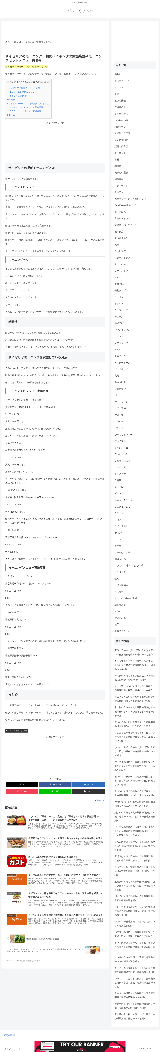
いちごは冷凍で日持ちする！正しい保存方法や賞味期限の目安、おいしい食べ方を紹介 (134, 846)
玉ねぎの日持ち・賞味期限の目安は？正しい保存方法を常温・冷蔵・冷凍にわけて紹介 (134, 885)
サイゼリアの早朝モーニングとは (23, 88)
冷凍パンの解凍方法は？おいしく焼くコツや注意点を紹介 (134, 923)
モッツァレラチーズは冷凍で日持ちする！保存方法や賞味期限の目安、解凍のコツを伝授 (134, 780)
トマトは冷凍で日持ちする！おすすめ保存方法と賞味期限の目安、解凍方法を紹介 (134, 947)
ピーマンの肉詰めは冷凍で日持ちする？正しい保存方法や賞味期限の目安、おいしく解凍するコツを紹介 (134, 831)
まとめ (11, 115)
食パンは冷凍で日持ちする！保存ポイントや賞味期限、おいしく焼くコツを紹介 (134, 793)
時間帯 (11, 99)
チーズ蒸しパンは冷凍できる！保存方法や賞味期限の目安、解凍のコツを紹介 (134, 688)
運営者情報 (9, 1035)
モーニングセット (20, 96)
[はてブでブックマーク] (88, 784)
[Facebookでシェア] (55, 784)
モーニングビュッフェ (22, 92)
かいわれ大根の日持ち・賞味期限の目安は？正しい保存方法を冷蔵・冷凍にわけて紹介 (134, 751)
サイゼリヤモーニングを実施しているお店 (28, 103)
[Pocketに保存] (22, 791)
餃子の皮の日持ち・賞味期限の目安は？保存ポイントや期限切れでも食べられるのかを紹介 (134, 766)
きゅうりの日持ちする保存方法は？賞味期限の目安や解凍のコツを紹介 (134, 995)
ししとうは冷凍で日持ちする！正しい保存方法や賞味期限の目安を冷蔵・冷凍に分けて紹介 (134, 736)
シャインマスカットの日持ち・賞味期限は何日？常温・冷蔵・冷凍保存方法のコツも (134, 982)
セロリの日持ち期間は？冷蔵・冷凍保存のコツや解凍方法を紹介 (134, 959)
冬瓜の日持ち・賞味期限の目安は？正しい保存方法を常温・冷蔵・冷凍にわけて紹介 (134, 871)
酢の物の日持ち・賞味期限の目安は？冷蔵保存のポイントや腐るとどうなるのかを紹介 (134, 711)
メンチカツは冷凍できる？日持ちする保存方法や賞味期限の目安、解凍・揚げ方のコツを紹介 (134, 911)
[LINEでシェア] (55, 791)
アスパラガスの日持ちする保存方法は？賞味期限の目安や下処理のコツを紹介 (134, 699)
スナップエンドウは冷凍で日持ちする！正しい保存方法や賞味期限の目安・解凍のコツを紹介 (134, 665)
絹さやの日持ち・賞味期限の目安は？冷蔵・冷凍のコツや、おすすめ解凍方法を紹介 (134, 816)
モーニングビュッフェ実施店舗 (26, 107)
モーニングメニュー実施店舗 (25, 111)
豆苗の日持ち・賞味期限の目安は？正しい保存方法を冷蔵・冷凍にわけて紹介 (134, 652)
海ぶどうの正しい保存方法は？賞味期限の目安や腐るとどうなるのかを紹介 (134, 724)
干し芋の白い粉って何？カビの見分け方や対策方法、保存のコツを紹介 (134, 1016)
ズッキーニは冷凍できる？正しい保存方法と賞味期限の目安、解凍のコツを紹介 (134, 970)
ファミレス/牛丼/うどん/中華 (16, 731)
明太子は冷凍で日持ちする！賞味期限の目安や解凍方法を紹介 (134, 898)
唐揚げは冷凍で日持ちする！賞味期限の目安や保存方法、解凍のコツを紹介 (134, 858)
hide (48, 82)
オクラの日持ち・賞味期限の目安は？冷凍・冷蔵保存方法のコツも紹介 (134, 1006)
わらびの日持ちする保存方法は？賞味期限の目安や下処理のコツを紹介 (134, 677)
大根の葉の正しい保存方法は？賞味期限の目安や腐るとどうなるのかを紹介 (134, 804)
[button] (88, 791)
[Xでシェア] (22, 784)
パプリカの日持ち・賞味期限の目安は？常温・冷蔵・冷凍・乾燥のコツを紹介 (134, 934)
